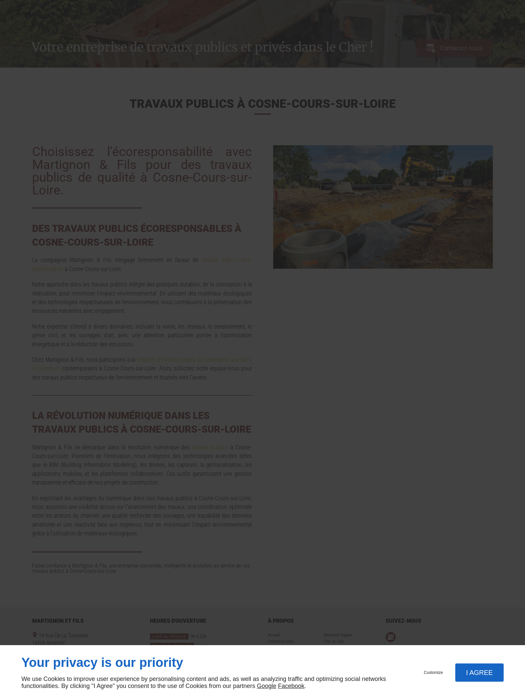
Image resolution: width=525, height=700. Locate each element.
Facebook (291, 686)
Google (266, 686)
